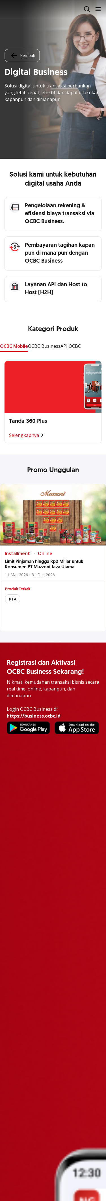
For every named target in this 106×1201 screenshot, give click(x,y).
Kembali (22, 55)
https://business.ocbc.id (33, 716)
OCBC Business (44, 346)
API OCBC (70, 346)
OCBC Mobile (14, 346)
